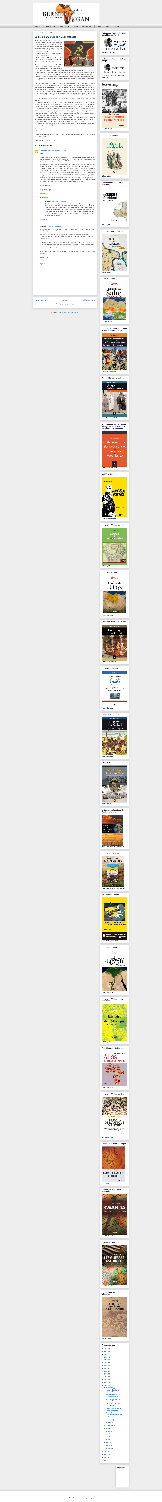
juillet (108, 1431)
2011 (106, 1454)
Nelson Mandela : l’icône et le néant (113, 1404)
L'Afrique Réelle (50, 26)
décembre (109, 1388)
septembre (110, 1425)
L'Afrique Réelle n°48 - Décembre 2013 (113, 1409)
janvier (108, 1448)
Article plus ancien (88, 300)
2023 (106, 1357)
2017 (106, 1374)
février (108, 1445)
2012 (106, 1451)
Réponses (45, 197)
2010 (106, 1457)
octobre (108, 1423)
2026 (106, 1348)
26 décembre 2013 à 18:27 (59, 201)
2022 (106, 1360)
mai (107, 1437)
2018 (106, 1371)
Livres (99, 26)
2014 (106, 1382)
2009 (106, 1460)
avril (107, 1439)
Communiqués (87, 26)
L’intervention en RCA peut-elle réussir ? (113, 1395)
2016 (106, 1377)
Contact (117, 26)
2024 (106, 1354)
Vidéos (107, 26)
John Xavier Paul (45, 150)
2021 (106, 1362)
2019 (106, 1368)
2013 (106, 1385)
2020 (106, 1365)
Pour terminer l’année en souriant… (113, 1391)
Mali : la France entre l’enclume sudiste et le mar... (113, 1414)
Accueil (37, 26)
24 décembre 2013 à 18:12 (54, 226)
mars (108, 1442)
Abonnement (64, 26)
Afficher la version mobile (65, 304)
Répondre (43, 193)
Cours (76, 26)
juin (107, 1434)
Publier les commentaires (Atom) (69, 312)
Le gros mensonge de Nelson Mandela (112, 1400)
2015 (106, 1379)
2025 (106, 1351)
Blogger (91, 1498)
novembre (109, 1420)
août (107, 1428)
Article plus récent (41, 300)
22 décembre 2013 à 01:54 (59, 150)
